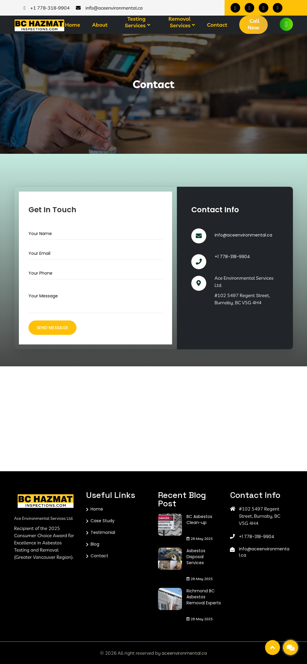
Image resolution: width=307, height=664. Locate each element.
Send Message (52, 328)
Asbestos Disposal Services (195, 557)
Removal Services (179, 22)
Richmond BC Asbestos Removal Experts (203, 597)
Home (72, 25)
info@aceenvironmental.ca (243, 235)
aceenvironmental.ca (184, 653)
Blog (95, 544)
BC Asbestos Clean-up (199, 520)
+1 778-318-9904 (232, 257)
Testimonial (103, 532)
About (100, 25)
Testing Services (135, 22)
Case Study (103, 521)
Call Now (253, 24)
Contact (217, 25)
